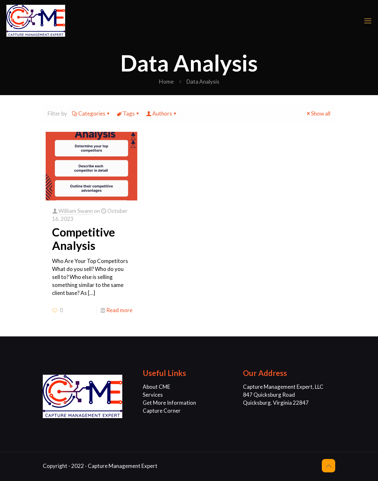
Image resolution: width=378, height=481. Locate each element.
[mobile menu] (367, 20)
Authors (162, 113)
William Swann (75, 210)
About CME (156, 386)
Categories (91, 113)
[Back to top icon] (328, 465)
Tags (128, 113)
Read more (119, 310)
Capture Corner (162, 410)
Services (153, 394)
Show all (318, 113)
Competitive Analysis (83, 238)
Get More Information (169, 402)
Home (166, 81)
